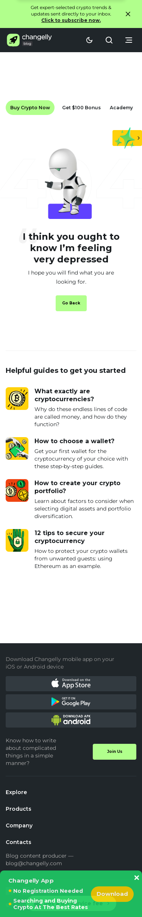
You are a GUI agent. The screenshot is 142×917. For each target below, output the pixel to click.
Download (112, 893)
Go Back (71, 303)
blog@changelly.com (34, 863)
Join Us (114, 751)
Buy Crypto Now (30, 107)
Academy (121, 107)
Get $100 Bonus (81, 107)
